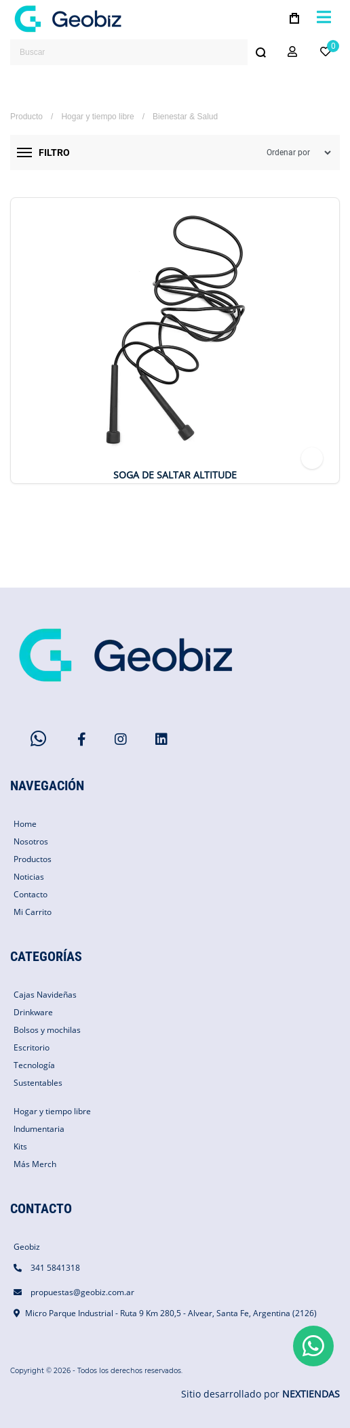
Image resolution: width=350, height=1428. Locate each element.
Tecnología (34, 1065)
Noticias (29, 876)
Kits (20, 1146)
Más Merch (35, 1164)
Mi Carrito (33, 912)
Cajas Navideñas (45, 994)
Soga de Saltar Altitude (175, 475)
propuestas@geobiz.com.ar (82, 1292)
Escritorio (32, 1047)
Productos (33, 859)
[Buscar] (260, 52)
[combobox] (141, 52)
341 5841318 (55, 1267)
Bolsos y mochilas (47, 1030)
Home (25, 824)
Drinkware (33, 1012)
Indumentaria (39, 1129)
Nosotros (31, 841)
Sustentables (38, 1082)
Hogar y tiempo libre (97, 116)
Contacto (30, 894)
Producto (26, 116)
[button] (292, 52)
